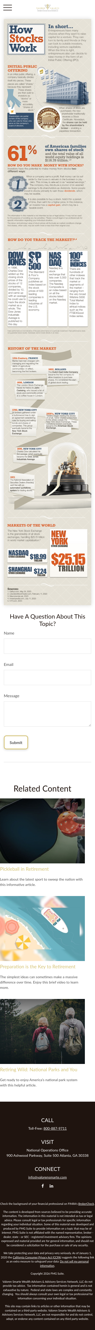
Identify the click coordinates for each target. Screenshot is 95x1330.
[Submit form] (16, 742)
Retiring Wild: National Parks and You (38, 1069)
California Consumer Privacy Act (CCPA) (37, 1257)
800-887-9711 (55, 1128)
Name (9, 632)
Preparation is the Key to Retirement (37, 966)
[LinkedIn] (51, 1185)
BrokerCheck (86, 1203)
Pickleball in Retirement (24, 869)
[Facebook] (42, 1185)
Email (8, 664)
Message (12, 695)
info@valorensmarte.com (47, 1177)
